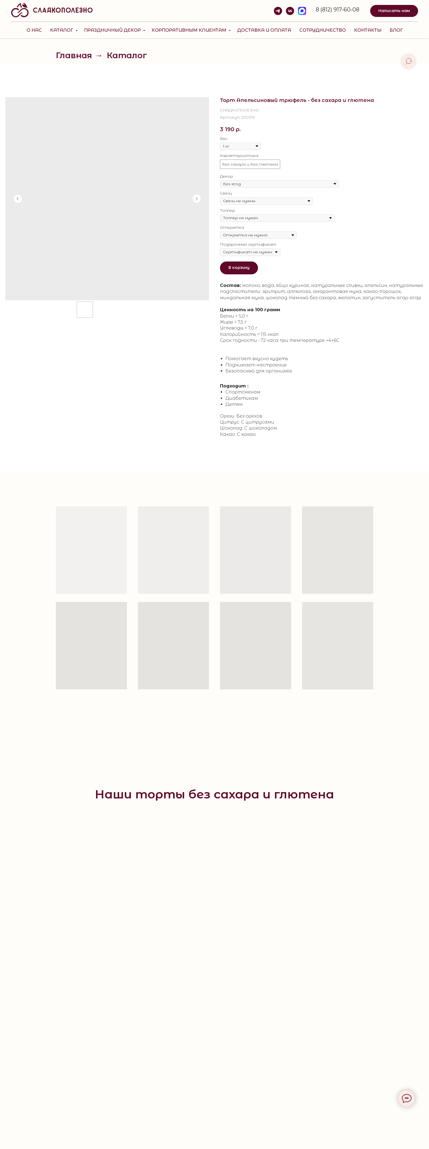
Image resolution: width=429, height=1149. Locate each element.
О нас (34, 30)
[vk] (290, 11)
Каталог (62, 30)
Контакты (367, 30)
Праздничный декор (113, 30)
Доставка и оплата (264, 30)
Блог (396, 30)
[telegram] (278, 11)
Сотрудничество (322, 30)
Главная (74, 55)
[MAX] (302, 11)
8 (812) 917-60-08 (337, 9)
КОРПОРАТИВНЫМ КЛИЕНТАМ (189, 30)
